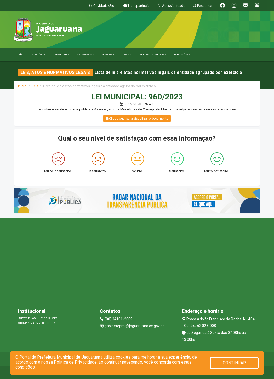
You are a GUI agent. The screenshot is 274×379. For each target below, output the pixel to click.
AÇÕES (126, 54)
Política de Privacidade (75, 362)
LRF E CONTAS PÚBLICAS (152, 54)
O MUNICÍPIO (37, 54)
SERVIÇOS (107, 54)
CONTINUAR (234, 362)
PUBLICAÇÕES (182, 54)
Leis (35, 86)
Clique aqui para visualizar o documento (137, 118)
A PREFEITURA (61, 54)
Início (22, 86)
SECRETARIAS (85, 54)
